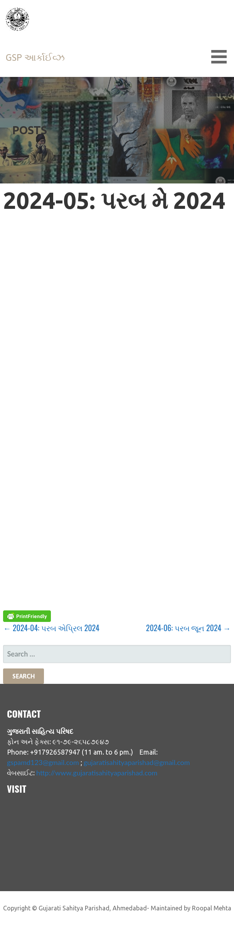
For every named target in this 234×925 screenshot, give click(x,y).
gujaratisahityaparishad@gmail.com (137, 762)
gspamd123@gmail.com (43, 762)
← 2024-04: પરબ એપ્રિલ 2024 (51, 627)
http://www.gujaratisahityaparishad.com (96, 772)
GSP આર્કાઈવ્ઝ (35, 57)
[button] (221, 56)
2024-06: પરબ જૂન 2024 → (188, 627)
